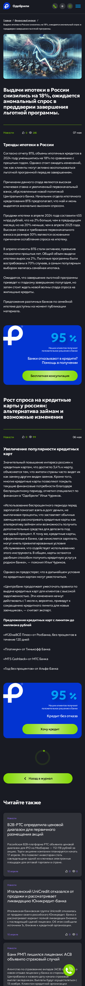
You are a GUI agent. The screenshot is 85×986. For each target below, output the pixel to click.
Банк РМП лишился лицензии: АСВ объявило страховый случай (39, 956)
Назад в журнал (38, 778)
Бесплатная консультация (50, 375)
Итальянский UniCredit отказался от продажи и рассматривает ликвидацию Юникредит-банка (40, 896)
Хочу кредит (50, 728)
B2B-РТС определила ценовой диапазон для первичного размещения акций (35, 829)
